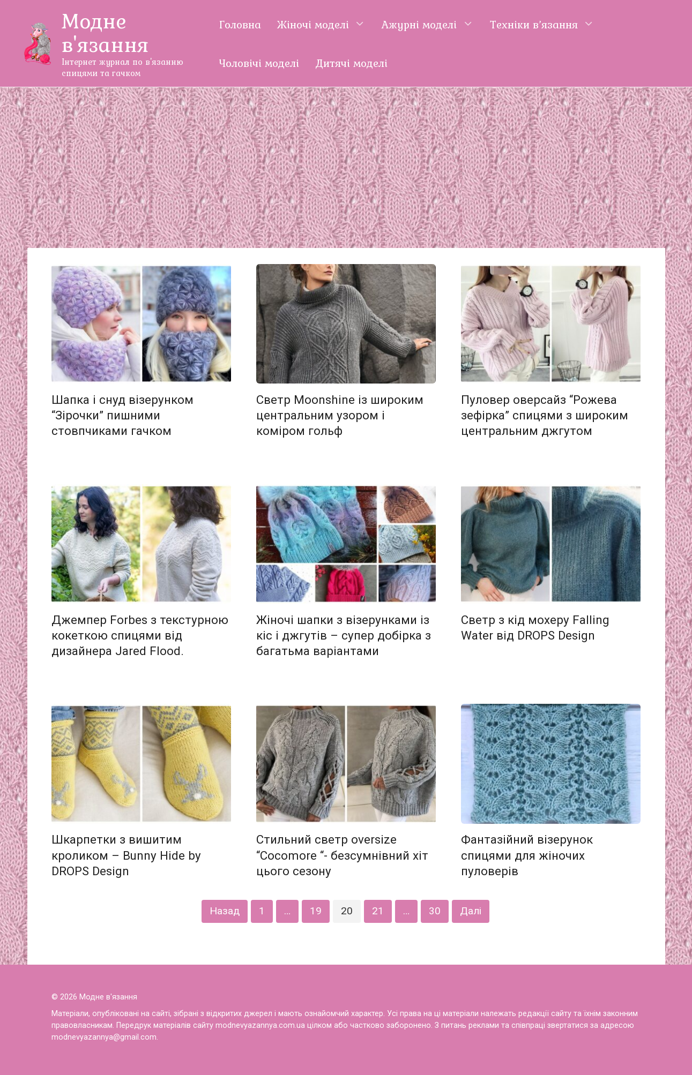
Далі (470, 911)
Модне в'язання (105, 32)
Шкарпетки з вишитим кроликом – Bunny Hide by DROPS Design (126, 855)
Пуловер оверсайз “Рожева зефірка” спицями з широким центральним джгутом (544, 415)
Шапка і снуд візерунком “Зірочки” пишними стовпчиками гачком (122, 415)
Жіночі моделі (313, 24)
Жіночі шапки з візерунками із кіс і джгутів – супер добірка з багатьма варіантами (343, 635)
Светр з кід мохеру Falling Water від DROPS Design (535, 627)
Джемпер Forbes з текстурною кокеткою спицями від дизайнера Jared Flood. (139, 635)
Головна (240, 24)
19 (316, 911)
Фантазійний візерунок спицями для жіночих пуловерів (527, 855)
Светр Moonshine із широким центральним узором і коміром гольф (339, 415)
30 (435, 911)
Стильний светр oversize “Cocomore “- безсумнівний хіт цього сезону (342, 855)
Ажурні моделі (419, 24)
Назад (225, 911)
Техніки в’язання (534, 24)
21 (378, 911)
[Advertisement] (346, 168)
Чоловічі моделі (259, 63)
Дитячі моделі (351, 63)
